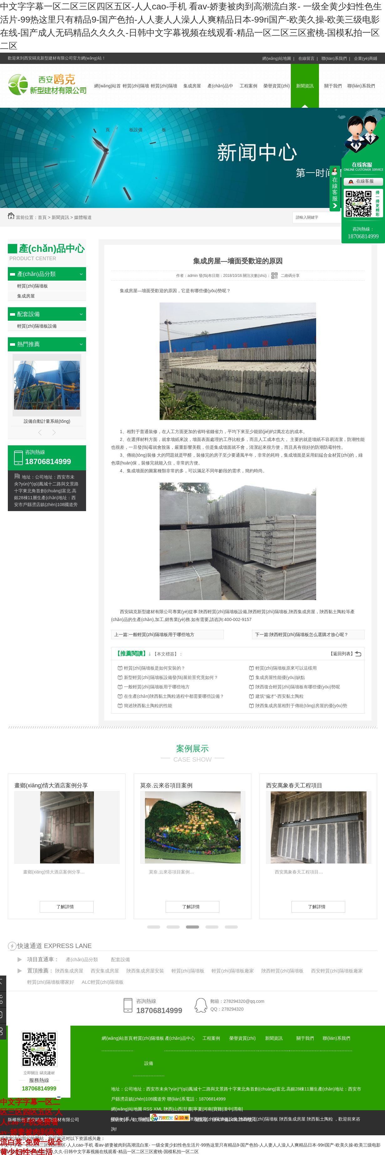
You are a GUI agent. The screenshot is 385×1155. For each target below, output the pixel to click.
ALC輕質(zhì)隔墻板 (103, 982)
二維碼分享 (290, 275)
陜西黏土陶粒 (320, 1118)
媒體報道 (83, 217)
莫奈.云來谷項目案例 (166, 785)
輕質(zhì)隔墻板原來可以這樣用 (286, 668)
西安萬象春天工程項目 (294, 785)
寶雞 (217, 1108)
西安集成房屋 (105, 970)
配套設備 (28, 314)
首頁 (42, 217)
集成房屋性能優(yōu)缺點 (280, 677)
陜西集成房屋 (69, 970)
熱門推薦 (28, 344)
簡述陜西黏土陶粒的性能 (148, 705)
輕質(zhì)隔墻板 (32, 285)
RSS (148, 1108)
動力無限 (141, 1119)
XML (159, 1108)
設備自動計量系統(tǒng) (47, 421)
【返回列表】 (342, 653)
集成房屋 (192, 85)
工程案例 (248, 85)
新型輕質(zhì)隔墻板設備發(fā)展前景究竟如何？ (171, 677)
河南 (207, 1108)
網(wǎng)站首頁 (117, 1038)
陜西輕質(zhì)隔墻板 (282, 970)
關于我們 (333, 85)
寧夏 (197, 1108)
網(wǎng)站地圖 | (278, 58)
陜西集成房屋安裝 (145, 970)
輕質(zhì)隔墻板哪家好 (50, 982)
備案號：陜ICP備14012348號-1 (225, 1119)
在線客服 (365, 181)
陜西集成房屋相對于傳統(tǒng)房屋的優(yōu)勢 (301, 705)
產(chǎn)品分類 (36, 274)
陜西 (168, 1108)
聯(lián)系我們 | (335, 58)
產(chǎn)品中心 (180, 1038)
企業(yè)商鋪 (365, 58)
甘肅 (187, 1108)
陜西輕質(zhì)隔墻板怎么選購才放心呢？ (309, 634)
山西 (177, 1108)
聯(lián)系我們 (361, 85)
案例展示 (192, 748)
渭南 (237, 1108)
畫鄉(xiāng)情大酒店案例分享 (51, 785)
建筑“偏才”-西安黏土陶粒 (279, 696)
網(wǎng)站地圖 (126, 1108)
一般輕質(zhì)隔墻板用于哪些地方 (161, 634)
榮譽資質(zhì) (277, 85)
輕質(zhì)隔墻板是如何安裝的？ (154, 668)
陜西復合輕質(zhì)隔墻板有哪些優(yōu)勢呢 (297, 686)
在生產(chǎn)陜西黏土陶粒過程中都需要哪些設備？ (174, 696)
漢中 (227, 1108)
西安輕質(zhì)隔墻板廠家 (337, 970)
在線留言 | (308, 58)
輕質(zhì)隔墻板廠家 (233, 970)
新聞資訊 (305, 85)
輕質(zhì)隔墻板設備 (37, 326)
